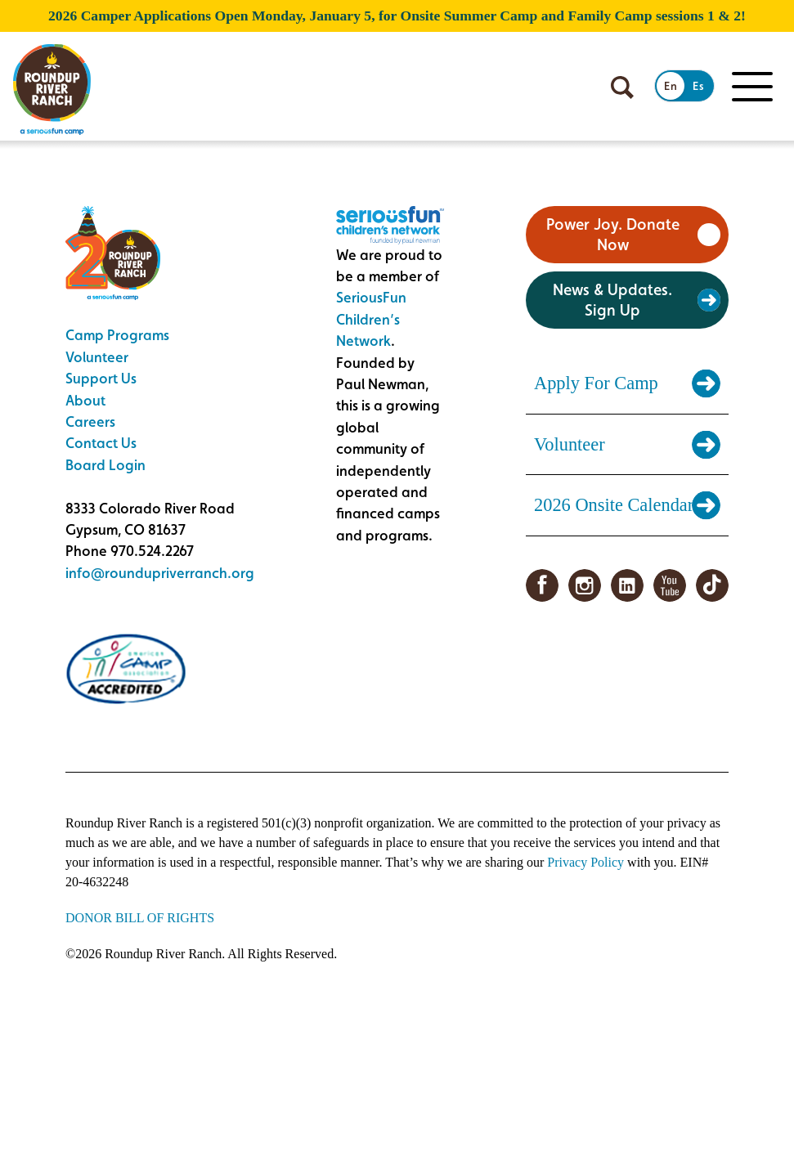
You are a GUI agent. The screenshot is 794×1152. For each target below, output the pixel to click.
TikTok (712, 585)
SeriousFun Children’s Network (371, 319)
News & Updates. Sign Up (612, 299)
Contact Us (101, 442)
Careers (90, 421)
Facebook (542, 585)
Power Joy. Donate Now (613, 234)
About (85, 400)
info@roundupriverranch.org (159, 572)
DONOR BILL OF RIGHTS (139, 918)
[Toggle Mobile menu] (752, 86)
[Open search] (622, 87)
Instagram (584, 585)
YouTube (669, 585)
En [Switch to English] (670, 85)
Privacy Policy (585, 862)
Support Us (101, 378)
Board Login (105, 464)
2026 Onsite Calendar (613, 505)
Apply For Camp (596, 383)
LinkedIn (627, 585)
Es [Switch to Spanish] (698, 85)
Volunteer (96, 356)
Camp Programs (117, 334)
